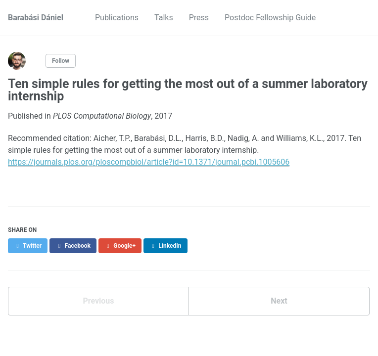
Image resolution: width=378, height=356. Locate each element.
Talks (163, 17)
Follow (60, 60)
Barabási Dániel (35, 17)
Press (199, 17)
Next (279, 301)
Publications (117, 17)
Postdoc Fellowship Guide (270, 17)
